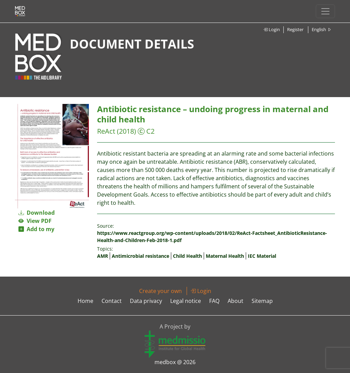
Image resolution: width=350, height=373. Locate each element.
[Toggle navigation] (325, 11)
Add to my (36, 229)
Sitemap (262, 301)
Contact (112, 301)
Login (271, 29)
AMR (102, 256)
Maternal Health (225, 256)
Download (36, 212)
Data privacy (146, 301)
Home (85, 301)
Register (295, 29)
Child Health (187, 256)
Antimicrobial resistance (140, 256)
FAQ (214, 301)
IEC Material (262, 256)
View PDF (35, 221)
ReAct (106, 131)
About (235, 301)
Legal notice (185, 301)
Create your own (160, 291)
